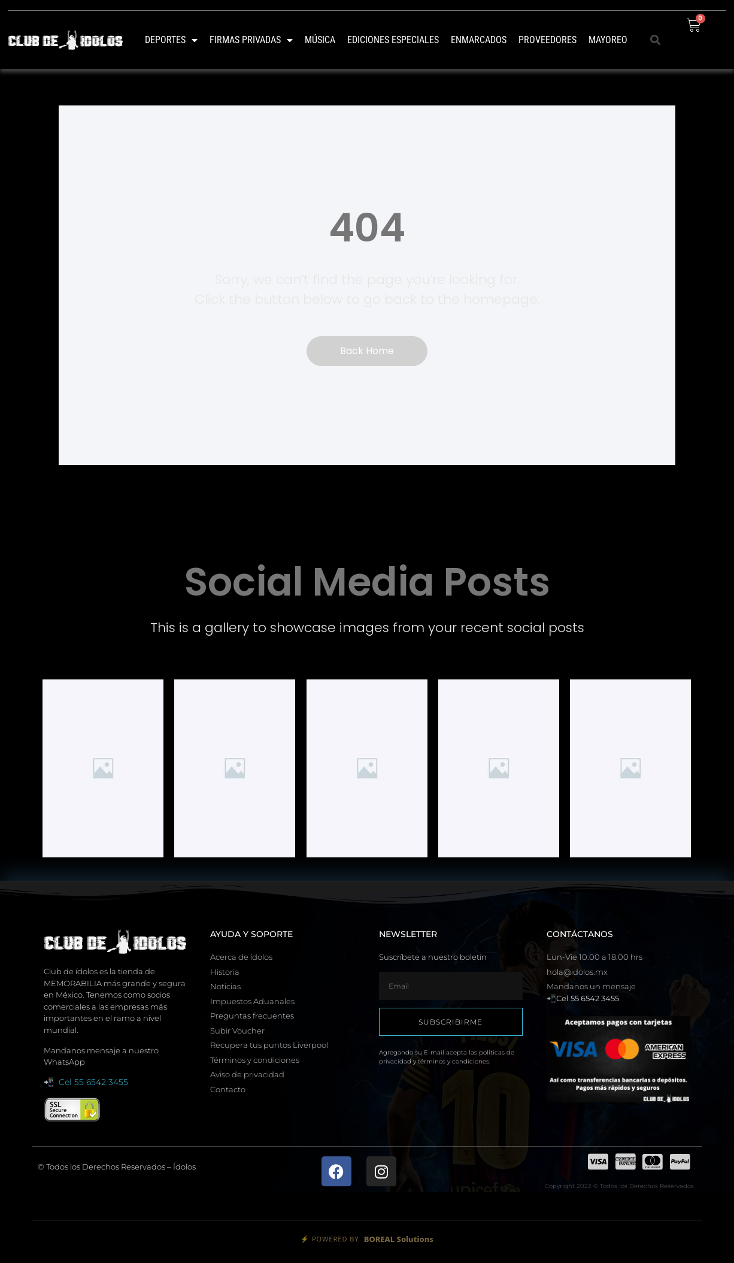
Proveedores (547, 40)
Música (320, 40)
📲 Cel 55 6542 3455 (86, 1082)
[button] (655, 39)
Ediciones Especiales (393, 40)
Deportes (171, 40)
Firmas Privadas (251, 40)
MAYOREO (608, 40)
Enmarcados (478, 40)
